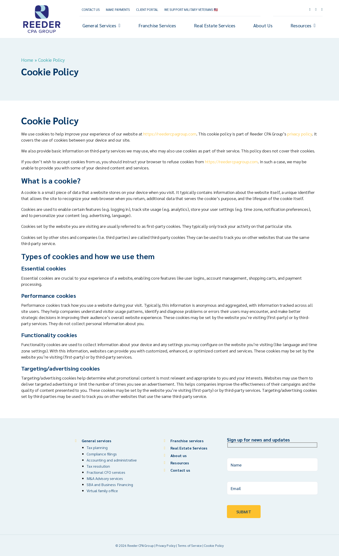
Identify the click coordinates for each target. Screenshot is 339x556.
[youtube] (316, 9)
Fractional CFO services (106, 472)
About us (178, 455)
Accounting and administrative (112, 460)
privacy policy (299, 133)
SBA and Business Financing (110, 484)
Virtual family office (102, 490)
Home (27, 60)
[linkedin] (322, 9)
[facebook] (310, 9)
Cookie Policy (214, 545)
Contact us (180, 470)
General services (96, 440)
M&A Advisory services (105, 478)
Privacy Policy (165, 545)
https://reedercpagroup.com (169, 133)
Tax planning (97, 447)
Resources (179, 462)
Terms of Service (190, 545)
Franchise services (187, 440)
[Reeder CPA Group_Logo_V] (41, 5)
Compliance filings (102, 453)
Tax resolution (98, 466)
